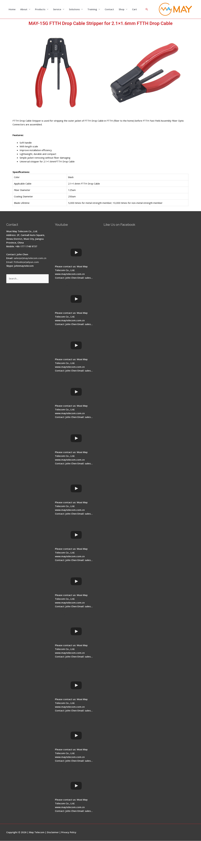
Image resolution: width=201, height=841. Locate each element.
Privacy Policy (69, 832)
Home (12, 9)
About (23, 9)
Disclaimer (53, 832)
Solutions (74, 9)
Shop (121, 9)
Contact (109, 9)
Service (57, 9)
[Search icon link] (146, 9)
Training (92, 9)
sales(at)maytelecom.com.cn (30, 258)
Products (40, 9)
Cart (134, 9)
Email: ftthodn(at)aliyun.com (22, 262)
